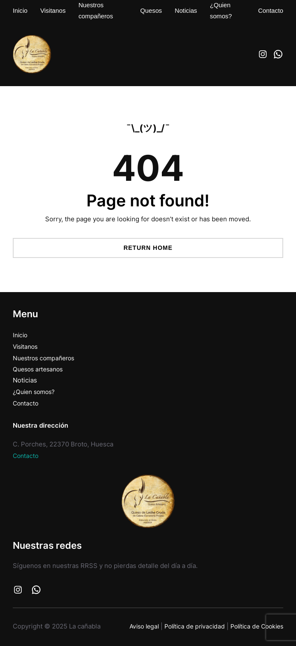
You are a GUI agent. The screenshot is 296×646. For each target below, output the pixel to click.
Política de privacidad (187, 623)
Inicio (21, 335)
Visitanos (26, 346)
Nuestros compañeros (46, 357)
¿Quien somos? (36, 390)
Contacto (26, 401)
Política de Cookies (254, 623)
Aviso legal (134, 623)
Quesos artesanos (40, 367)
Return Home (148, 247)
